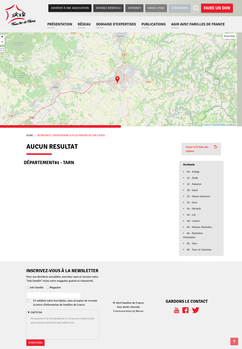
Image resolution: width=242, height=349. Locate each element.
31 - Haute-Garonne (198, 196)
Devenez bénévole (108, 8)
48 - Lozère (193, 221)
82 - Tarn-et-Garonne (199, 249)
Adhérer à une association (70, 8)
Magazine (55, 287)
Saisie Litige (156, 8)
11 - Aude (192, 178)
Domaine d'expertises (116, 24)
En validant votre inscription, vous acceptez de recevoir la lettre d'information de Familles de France (65, 302)
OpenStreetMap (219, 125)
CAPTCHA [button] (36, 312)
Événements (179, 8)
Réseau (84, 24)
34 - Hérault (194, 208)
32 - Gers (192, 202)
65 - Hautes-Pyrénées (199, 227)
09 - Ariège (193, 171)
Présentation (59, 24)
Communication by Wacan (128, 311)
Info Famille (37, 287)
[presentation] (56, 331)
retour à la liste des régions (201, 149)
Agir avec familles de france (198, 24)
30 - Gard (192, 190)
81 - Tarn (192, 243)
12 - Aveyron (194, 184)
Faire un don (217, 8)
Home (29, 135)
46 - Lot (191, 215)
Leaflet (206, 125)
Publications (153, 24)
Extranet (134, 8)
